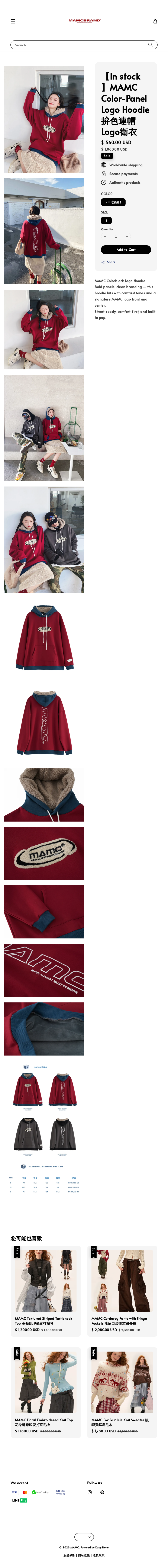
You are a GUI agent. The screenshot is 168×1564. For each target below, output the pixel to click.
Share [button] (108, 262)
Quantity (107, 229)
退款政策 (99, 1555)
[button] (12, 21)
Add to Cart (126, 249)
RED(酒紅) (113, 202)
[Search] (150, 45)
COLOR (107, 193)
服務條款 (69, 1555)
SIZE (104, 212)
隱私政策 (84, 1555)
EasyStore (102, 1547)
